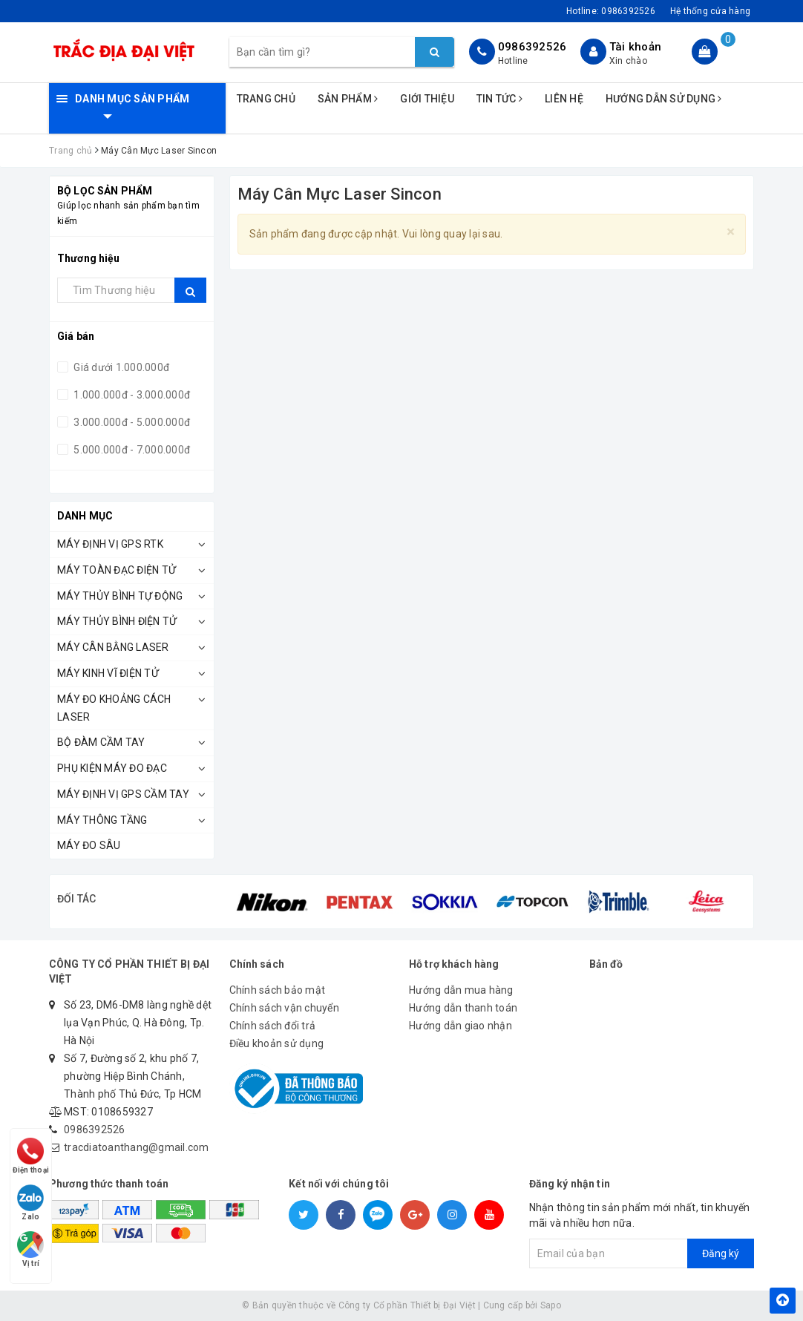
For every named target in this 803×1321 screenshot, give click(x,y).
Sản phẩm (348, 99)
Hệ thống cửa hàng (710, 11)
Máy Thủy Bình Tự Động (120, 596)
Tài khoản (635, 46)
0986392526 (532, 46)
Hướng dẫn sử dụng (664, 99)
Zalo (31, 1201)
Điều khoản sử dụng (276, 1043)
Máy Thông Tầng (102, 820)
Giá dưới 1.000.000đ (120, 367)
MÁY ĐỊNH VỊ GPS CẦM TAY (123, 794)
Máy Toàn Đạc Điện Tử (116, 570)
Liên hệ (564, 99)
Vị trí (31, 1248)
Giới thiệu (427, 99)
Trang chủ (266, 99)
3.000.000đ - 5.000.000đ (130, 422)
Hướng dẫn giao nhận (460, 1026)
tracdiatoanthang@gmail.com (136, 1147)
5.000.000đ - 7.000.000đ (130, 450)
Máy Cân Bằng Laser (113, 647)
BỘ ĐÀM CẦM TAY (101, 742)
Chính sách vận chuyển (284, 1008)
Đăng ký (720, 1253)
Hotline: (610, 11)
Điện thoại (31, 1153)
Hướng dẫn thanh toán (463, 1008)
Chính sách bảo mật (277, 990)
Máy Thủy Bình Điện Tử (117, 621)
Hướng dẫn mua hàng (461, 990)
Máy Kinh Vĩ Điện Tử (108, 673)
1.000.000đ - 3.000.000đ (130, 395)
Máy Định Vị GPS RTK (110, 544)
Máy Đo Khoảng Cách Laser (114, 708)
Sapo (550, 1305)
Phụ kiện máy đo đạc (112, 768)
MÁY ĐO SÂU (89, 845)
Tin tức (499, 99)
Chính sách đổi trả (272, 1026)
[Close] (731, 232)
